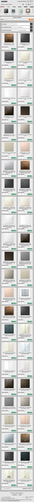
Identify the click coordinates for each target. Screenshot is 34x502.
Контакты (3, 4)
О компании (14, 494)
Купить (14, 48)
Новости (20, 494)
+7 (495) (21, 1)
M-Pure (28, 14)
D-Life (6, 14)
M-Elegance (21, 14)
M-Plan (13, 14)
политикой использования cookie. (14, 500)
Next (33, 11)
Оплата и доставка (8, 4)
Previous (1, 11)
